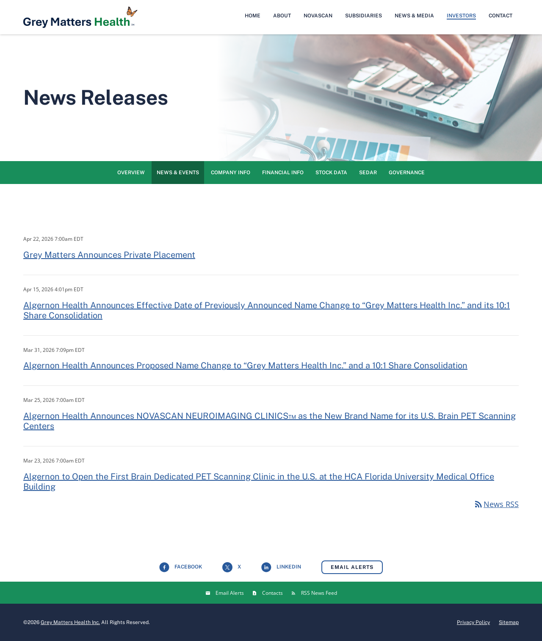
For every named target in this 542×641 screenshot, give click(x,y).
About (282, 16)
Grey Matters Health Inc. (70, 622)
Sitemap (509, 622)
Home (252, 16)
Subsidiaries (363, 16)
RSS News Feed (319, 592)
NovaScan (318, 16)
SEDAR (368, 173)
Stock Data (331, 173)
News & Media (414, 16)
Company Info (230, 173)
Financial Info (283, 173)
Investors (461, 16)
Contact (500, 16)
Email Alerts (352, 567)
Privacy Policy (473, 622)
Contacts (272, 592)
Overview (131, 173)
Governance (407, 173)
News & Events (178, 173)
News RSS (496, 504)
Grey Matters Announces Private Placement (109, 255)
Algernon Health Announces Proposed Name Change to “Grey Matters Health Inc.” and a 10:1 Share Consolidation (245, 365)
